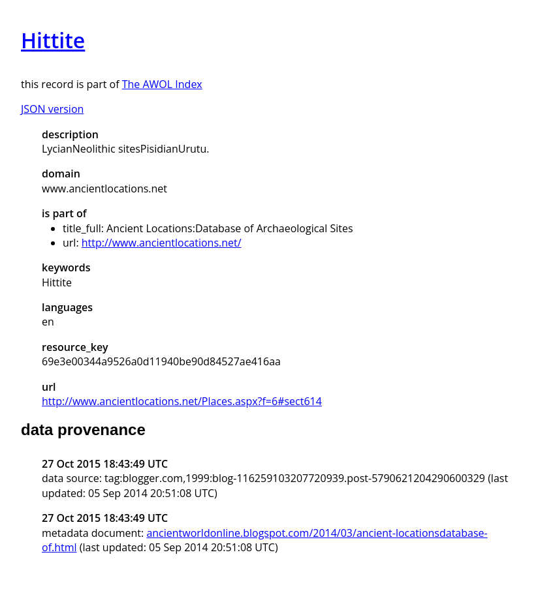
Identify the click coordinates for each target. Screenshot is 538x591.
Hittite (53, 40)
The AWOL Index (162, 84)
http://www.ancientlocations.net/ (162, 242)
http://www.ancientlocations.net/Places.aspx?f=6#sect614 (182, 401)
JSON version (52, 109)
